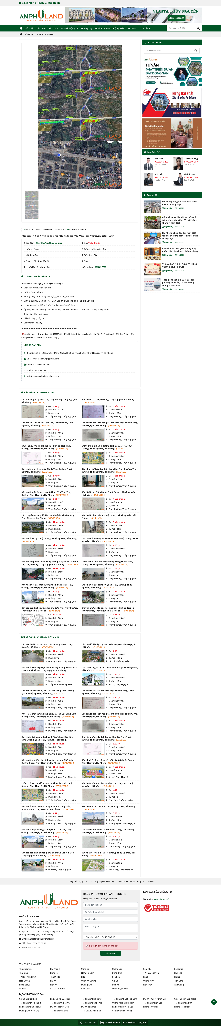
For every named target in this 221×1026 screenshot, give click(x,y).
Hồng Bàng (24, 984)
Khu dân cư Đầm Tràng (30, 1006)
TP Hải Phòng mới (27, 976)
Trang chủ (72, 881)
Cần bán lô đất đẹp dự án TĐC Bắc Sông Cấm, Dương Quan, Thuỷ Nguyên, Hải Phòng (47, 692)
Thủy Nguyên (55, 243)
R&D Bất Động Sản (70, 28)
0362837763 (100, 267)
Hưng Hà (54, 973)
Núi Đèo (52, 869)
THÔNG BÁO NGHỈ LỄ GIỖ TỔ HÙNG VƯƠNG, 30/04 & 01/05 (179, 265)
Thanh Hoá (55, 976)
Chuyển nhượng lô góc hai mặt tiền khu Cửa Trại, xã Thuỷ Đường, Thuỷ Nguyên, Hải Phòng (108, 609)
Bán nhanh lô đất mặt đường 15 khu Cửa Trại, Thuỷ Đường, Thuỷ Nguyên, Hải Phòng (47, 586)
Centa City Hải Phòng (122, 1010)
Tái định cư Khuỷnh (183, 1002)
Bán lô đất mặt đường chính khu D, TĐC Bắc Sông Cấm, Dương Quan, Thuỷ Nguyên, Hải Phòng (49, 715)
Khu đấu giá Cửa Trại (60, 998)
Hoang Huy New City (91, 28)
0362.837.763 (191, 177)
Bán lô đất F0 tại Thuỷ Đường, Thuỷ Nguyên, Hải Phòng (49, 538)
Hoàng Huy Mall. (150, 1006)
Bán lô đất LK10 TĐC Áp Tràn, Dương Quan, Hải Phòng (109, 806)
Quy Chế (83, 881)
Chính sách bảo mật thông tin (130, 881)
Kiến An (53, 984)
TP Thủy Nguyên (151, 973)
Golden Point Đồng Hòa (185, 998)
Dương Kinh (86, 984)
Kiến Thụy (147, 984)
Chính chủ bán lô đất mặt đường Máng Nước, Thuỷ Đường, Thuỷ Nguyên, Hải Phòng (107, 563)
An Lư (111, 684)
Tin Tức (53, 28)
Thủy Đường (42, 243)
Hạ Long (178, 973)
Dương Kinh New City (29, 1010)
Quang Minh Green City (123, 1002)
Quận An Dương (88, 980)
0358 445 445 (41, 370)
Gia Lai (115, 980)
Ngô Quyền (24, 980)
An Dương (179, 984)
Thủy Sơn (53, 684)
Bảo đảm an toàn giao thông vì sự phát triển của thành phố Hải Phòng (180, 250)
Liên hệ (150, 881)
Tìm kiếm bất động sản (134, 1022)
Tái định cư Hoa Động (91, 998)
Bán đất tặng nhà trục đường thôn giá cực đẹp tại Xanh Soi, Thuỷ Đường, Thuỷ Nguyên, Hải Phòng (49, 563)
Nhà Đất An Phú (161, 899)
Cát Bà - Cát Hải (57, 988)
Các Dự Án (133, 28)
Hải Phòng (55, 969)
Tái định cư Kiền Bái (152, 1002)
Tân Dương (114, 846)
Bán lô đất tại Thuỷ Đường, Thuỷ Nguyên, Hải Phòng (108, 399)
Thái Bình (23, 973)
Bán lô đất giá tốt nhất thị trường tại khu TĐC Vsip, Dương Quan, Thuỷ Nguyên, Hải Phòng (47, 761)
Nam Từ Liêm (87, 973)
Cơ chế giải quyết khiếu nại (102, 881)
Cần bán (42, 28)
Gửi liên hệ (110, 953)
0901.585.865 (161, 177)
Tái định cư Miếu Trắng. (30, 1002)
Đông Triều (117, 973)
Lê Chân (116, 976)
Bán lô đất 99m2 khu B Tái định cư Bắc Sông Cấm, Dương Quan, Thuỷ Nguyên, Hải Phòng (46, 808)
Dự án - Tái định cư (45, 34)
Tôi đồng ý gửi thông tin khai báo (103, 945)
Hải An (53, 980)
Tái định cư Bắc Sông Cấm (124, 998)
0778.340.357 (191, 161)
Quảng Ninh (148, 980)
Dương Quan (54, 661)
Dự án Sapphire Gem (59, 1006)
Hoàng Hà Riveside (183, 1006)
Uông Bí (85, 969)
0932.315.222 (161, 161)
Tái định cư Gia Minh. (60, 1002)
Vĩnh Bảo (85, 988)
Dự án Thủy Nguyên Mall (154, 998)
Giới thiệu (29, 28)
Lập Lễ (112, 661)
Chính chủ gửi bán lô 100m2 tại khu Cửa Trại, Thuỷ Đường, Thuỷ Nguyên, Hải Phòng (107, 447)
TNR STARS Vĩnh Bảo (91, 1010)
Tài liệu (145, 28)
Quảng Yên (117, 969)
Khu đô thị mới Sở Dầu (122, 1006)
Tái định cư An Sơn (59, 1010)
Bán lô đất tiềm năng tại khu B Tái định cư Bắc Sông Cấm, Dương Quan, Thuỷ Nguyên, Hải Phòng (47, 738)
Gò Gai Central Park (28, 998)
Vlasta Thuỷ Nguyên (114, 28)
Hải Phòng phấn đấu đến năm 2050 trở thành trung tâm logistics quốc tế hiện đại (180, 236)
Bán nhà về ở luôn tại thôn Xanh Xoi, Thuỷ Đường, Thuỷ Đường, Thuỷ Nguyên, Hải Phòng (109, 470)
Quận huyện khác (120, 988)
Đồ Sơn (115, 984)
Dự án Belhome (88, 1006)
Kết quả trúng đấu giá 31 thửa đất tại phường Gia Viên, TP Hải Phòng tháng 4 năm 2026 (179, 220)
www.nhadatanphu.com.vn (47, 376)
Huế (83, 976)
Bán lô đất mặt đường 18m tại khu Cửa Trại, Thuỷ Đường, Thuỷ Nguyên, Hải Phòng (46, 493)
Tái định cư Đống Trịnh (91, 1002)
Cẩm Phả (147, 969)
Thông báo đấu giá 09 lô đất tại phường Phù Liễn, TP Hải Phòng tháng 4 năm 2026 (178, 282)
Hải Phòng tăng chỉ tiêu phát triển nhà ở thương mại (179, 203)
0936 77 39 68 (43, 364)
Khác (145, 976)
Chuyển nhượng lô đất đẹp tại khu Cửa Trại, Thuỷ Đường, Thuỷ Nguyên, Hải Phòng (46, 447)
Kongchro (178, 969)
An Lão (22, 988)
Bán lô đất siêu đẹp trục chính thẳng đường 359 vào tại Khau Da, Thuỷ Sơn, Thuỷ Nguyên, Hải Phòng (49, 669)
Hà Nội (177, 976)
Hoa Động (113, 869)
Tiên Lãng (178, 980)
